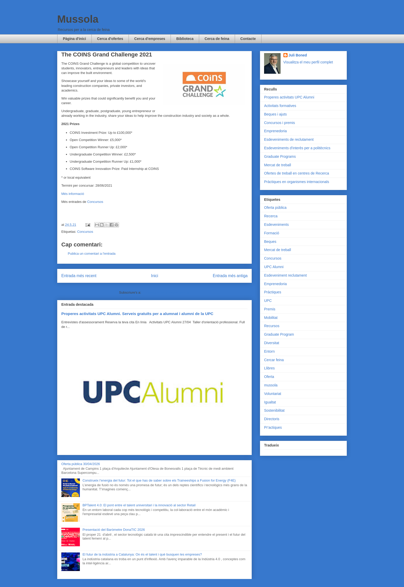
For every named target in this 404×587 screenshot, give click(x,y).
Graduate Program (279, 334)
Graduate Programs (280, 156)
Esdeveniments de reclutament (289, 139)
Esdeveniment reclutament (285, 275)
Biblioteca (184, 39)
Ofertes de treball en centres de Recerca (296, 173)
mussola (270, 385)
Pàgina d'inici (74, 39)
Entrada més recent (78, 276)
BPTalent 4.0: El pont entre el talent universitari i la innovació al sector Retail (139, 505)
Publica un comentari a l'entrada (91, 253)
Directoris (271, 419)
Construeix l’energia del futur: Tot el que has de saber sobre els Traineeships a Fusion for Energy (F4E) (158, 480)
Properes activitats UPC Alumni (289, 97)
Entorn (269, 351)
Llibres (269, 368)
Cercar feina (274, 360)
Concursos (95, 202)
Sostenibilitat (274, 410)
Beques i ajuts (275, 114)
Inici (154, 276)
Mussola (77, 19)
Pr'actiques (273, 427)
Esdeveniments (276, 224)
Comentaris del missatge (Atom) (166, 292)
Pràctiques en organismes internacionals (296, 182)
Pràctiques (272, 292)
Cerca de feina (217, 39)
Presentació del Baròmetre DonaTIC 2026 (113, 530)
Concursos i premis (279, 123)
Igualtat (270, 402)
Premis (269, 309)
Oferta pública (275, 207)
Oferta (269, 377)
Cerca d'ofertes (110, 39)
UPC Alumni (273, 267)
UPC (268, 301)
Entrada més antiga (230, 276)
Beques (270, 241)
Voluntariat (272, 394)
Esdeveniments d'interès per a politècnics (297, 148)
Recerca (270, 216)
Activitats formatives (280, 106)
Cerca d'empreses (149, 39)
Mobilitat (270, 318)
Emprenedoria (275, 131)
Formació (271, 233)
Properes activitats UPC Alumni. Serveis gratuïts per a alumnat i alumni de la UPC (137, 313)
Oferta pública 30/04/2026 (80, 464)
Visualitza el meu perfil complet (308, 62)
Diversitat (271, 343)
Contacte (248, 39)
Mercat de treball (277, 165)
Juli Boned (298, 55)
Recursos (271, 326)
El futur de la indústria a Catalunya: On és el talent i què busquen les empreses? (142, 554)
